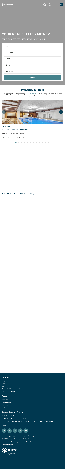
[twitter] (9, 430)
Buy (3, 381)
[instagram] (15, 430)
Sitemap (32, 436)
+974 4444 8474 (8, 416)
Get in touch (31, 94)
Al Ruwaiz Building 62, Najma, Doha (15, 130)
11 (45, 142)
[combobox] (32, 52)
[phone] (50, 4)
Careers (5, 405)
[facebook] (4, 430)
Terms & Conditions (8, 436)
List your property (9, 391)
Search (32, 77)
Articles (5, 407)
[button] (55, 4)
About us (5, 400)
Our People (6, 402)
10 (42, 142)
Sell (3, 384)
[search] (44, 4)
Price (32, 59)
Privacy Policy (22, 436)
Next (61, 112)
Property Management (11, 389)
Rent (4, 386)
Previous (4, 112)
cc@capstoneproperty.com (14, 418)
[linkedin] (20, 430)
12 (48, 142)
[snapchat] (25, 430)
